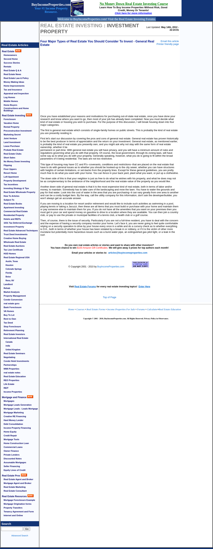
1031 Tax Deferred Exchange (18, 223)
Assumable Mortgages (15, 462)
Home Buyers (10, 105)
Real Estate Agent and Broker (18, 479)
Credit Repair (10, 435)
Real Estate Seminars (14, 353)
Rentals (7, 66)
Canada (9, 342)
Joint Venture (10, 138)
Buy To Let (9, 315)
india (8, 346)
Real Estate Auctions (14, 246)
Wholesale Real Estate (15, 242)
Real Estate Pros (11, 475)
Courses (80, 309)
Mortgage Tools (11, 439)
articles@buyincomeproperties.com (127, 252)
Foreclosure (10, 119)
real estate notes (12, 372)
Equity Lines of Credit (15, 470)
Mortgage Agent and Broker (17, 483)
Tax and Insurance (13, 89)
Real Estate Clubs (12, 154)
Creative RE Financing (15, 416)
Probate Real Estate (13, 150)
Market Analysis (12, 292)
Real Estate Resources (14, 496)
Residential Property (14, 215)
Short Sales (9, 157)
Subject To (9, 200)
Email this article (170, 41)
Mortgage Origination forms (17, 504)
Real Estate (8, 51)
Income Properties (13, 392)
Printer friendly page (168, 44)
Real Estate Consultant (15, 491)
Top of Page (109, 297)
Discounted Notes (13, 458)
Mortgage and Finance (14, 397)
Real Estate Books (13, 204)
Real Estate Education (15, 376)
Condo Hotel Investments (16, 361)
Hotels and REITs (12, 219)
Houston (9, 265)
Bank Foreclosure (12, 307)
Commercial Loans (13, 447)
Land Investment (12, 142)
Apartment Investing (14, 207)
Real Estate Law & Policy (16, 78)
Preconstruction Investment (17, 131)
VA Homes (9, 311)
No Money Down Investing (17, 161)
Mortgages (9, 401)
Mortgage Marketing (14, 412)
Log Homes (9, 97)
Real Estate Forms (96, 309)
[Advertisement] (19, 30)
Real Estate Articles (15, 45)
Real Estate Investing (13, 115)
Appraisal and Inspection (16, 93)
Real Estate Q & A (12, 70)
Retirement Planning (14, 330)
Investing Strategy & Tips (16, 188)
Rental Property (11, 127)
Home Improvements (14, 86)
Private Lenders (12, 455)
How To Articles (11, 196)
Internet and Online (13, 515)
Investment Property (14, 227)
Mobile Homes (11, 101)
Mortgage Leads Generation (17, 405)
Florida (9, 273)
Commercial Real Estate (16, 211)
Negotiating (9, 357)
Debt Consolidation (13, 424)
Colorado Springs (14, 269)
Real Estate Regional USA (17, 257)
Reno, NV (10, 280)
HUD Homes (10, 253)
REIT (6, 388)
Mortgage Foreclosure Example (19, 500)
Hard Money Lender (13, 420)
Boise (8, 277)
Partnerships (10, 365)
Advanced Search (20, 535)
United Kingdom (13, 350)
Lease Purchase (12, 146)
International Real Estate (16, 338)
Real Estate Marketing (15, 487)
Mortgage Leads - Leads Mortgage (21, 409)
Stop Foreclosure (12, 326)
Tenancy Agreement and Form (19, 511)
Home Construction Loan (16, 443)
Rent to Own (10, 319)
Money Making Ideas (14, 82)
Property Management (15, 296)
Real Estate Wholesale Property (19, 192)
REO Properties (11, 380)
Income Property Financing (17, 428)
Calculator (152, 309)
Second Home (11, 59)
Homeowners (10, 55)
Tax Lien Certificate (13, 250)
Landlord (8, 284)
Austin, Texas (12, 261)
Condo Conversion (13, 299)
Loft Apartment (11, 177)
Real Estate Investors (14, 334)
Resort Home (10, 173)
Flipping (8, 165)
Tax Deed (8, 323)
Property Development (15, 180)
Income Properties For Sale (121, 309)
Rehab (7, 288)
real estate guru (11, 303)
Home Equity (10, 432)
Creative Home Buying (15, 238)
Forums (141, 309)
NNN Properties (11, 369)
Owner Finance (11, 451)
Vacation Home (11, 123)
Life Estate (9, 384)
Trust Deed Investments (15, 234)
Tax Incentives (11, 184)
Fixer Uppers (10, 169)
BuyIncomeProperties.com (110, 266)
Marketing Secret (12, 134)
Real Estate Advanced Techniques (21, 230)
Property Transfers (13, 508)
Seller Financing (12, 466)
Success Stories (12, 63)
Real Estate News (12, 74)
